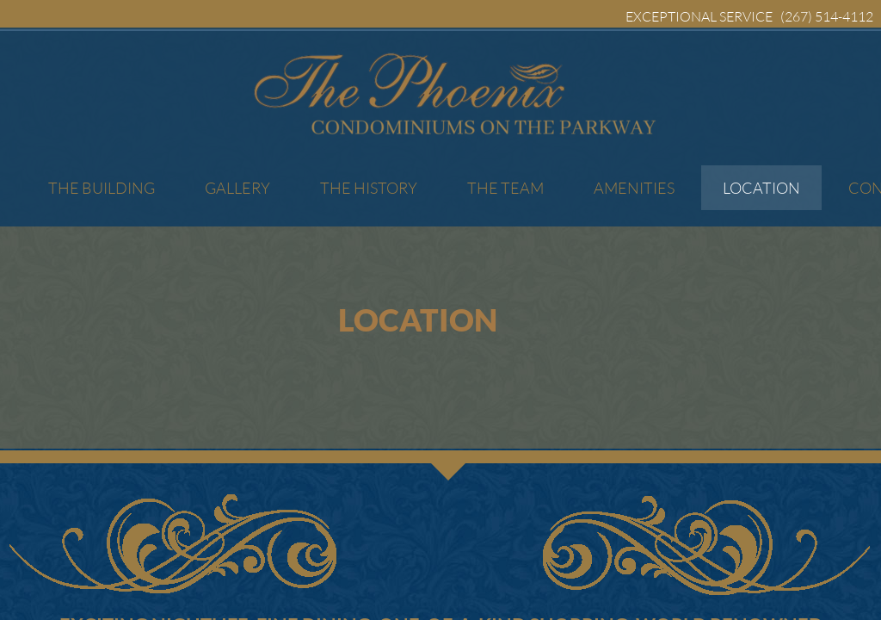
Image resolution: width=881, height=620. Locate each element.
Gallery (237, 187)
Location (761, 187)
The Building (101, 187)
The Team (505, 187)
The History (368, 187)
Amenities (634, 187)
